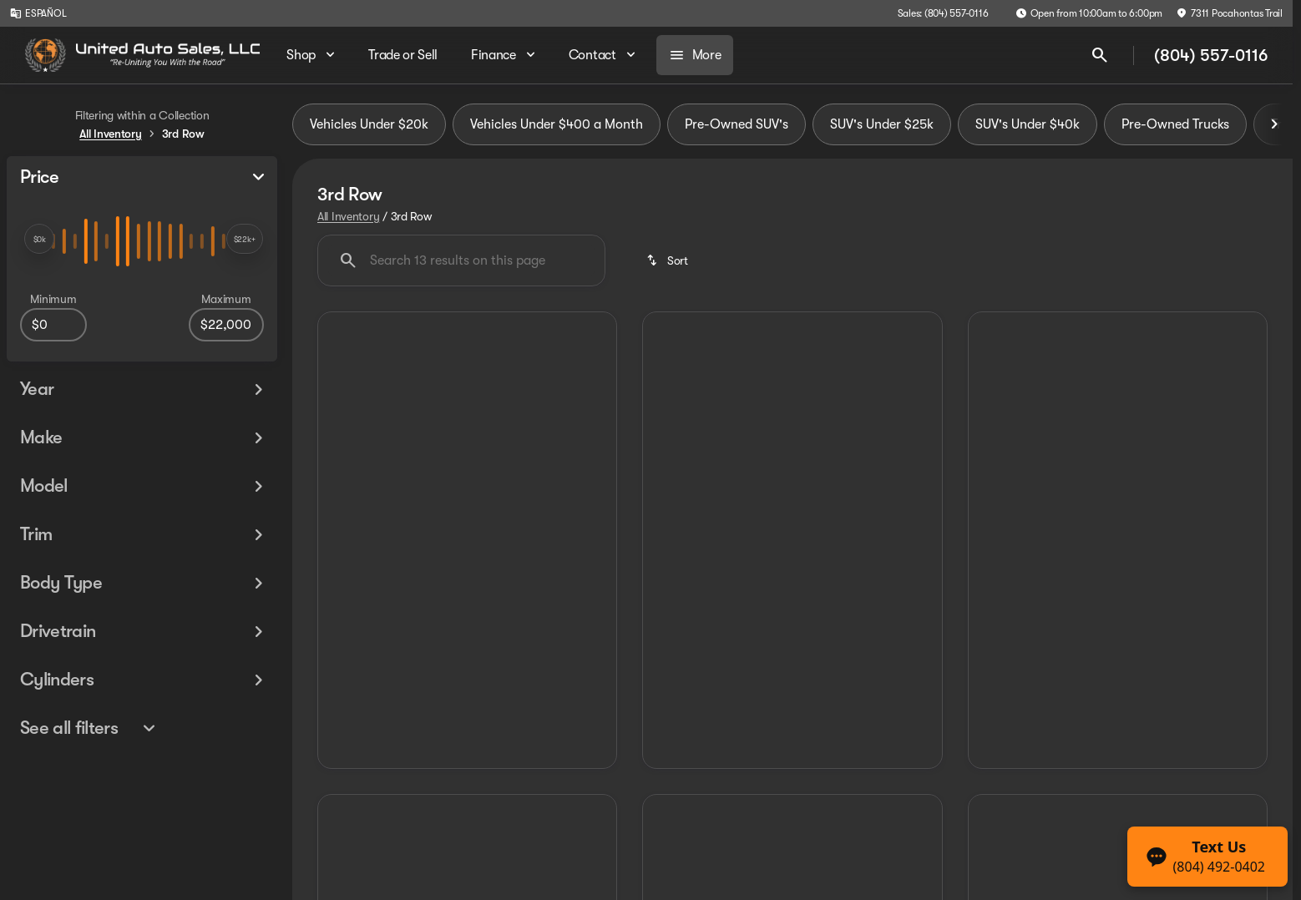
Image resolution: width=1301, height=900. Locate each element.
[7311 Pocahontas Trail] (1229, 13)
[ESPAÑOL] (38, 13)
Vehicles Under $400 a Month (556, 124)
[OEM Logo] (45, 55)
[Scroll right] (1274, 124)
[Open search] (1099, 55)
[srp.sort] (668, 260)
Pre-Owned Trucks (1175, 124)
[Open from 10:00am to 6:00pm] (1089, 13)
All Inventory (348, 216)
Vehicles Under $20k (369, 124)
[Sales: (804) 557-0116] (943, 13)
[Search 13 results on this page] (461, 260)
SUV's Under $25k (882, 124)
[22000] (226, 324)
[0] (53, 324)
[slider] (39, 239)
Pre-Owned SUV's (736, 124)
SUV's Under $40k (1027, 124)
